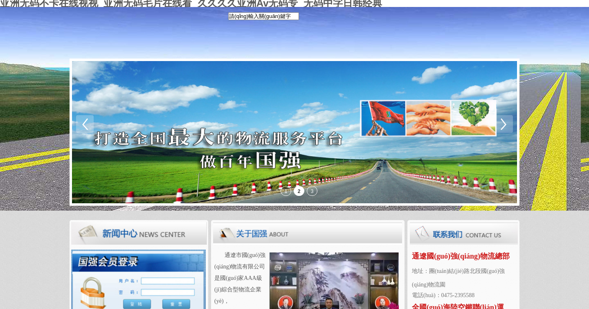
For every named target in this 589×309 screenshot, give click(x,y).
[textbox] (263, 16)
